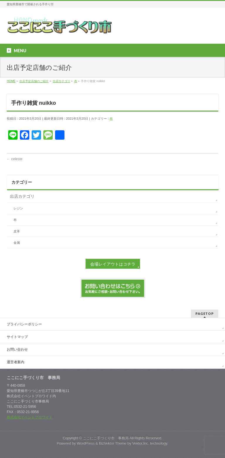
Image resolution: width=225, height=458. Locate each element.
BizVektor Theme (113, 443)
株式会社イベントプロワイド (29, 417)
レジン (18, 208)
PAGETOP (204, 313)
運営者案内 (15, 362)
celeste (14, 159)
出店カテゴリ (22, 196)
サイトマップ (17, 337)
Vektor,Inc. (140, 443)
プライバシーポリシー (24, 324)
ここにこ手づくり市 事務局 (106, 438)
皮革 (16, 231)
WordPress (86, 443)
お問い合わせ (17, 349)
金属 (16, 242)
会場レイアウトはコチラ (112, 264)
